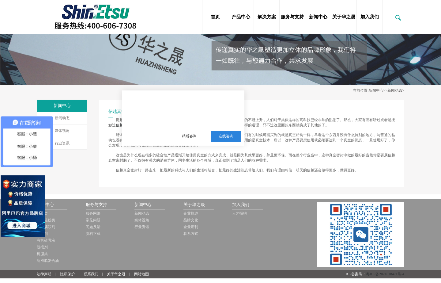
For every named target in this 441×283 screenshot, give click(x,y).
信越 (119, 125)
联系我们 (91, 274)
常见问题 (93, 220)
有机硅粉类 (46, 220)
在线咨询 (226, 136)
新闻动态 (62, 118)
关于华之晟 (343, 16)
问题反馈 (93, 227)
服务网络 (93, 213)
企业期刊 (190, 227)
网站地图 (141, 274)
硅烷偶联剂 (46, 227)
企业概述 (190, 213)
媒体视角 (62, 130)
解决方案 (267, 16)
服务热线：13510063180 (203, 121)
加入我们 (369, 16)
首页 (215, 16)
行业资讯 (62, 143)
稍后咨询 (189, 136)
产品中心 (241, 16)
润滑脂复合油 (48, 260)
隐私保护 (67, 274)
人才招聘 (239, 213)
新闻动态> (395, 90)
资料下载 (93, 233)
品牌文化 (190, 220)
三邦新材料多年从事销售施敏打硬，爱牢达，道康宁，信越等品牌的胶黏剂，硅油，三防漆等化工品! (207, 106)
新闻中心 (318, 16)
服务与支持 (292, 16)
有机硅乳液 (46, 240)
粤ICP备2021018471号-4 (385, 274)
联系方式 (190, 233)
